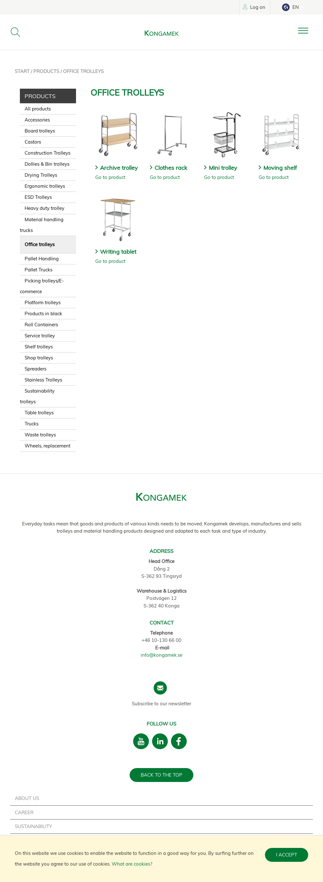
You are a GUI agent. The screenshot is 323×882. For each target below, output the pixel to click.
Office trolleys (83, 71)
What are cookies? (132, 864)
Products (47, 71)
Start (23, 71)
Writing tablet (118, 251)
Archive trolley (119, 167)
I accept (286, 855)
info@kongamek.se (161, 655)
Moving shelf (280, 167)
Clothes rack (171, 167)
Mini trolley (223, 167)
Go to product (110, 177)
